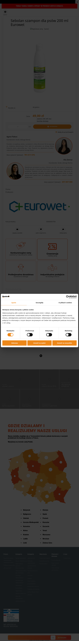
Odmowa (14, 343)
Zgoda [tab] (13, 302)
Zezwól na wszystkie (64, 343)
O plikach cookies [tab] (65, 302)
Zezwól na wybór (39, 343)
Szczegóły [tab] (39, 302)
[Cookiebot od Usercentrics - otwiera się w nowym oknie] (68, 296)
